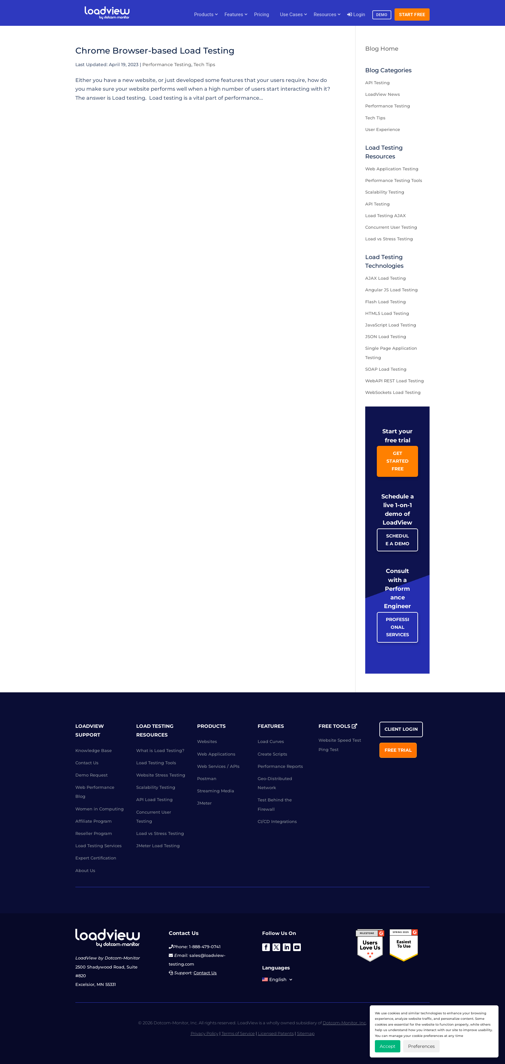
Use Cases (291, 14)
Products (204, 14)
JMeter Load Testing (158, 845)
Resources (325, 14)
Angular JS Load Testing (391, 289)
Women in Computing (99, 808)
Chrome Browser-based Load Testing (154, 50)
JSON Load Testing (385, 336)
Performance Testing (166, 64)
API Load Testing (154, 799)
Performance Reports (280, 766)
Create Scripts (272, 754)
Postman (206, 778)
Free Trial (398, 750)
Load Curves (271, 741)
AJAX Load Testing (385, 278)
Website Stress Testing (160, 775)
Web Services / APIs (218, 766)
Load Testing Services (98, 845)
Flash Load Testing (385, 301)
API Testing (377, 82)
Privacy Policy (204, 1033)
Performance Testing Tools (393, 180)
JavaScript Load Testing (390, 324)
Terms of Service (238, 1033)
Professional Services (397, 627)
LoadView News (382, 94)
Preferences (421, 1046)
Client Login (401, 729)
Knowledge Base (93, 750)
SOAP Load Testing (385, 369)
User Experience (382, 129)
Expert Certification (95, 857)
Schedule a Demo (397, 540)
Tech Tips (204, 64)
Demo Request (91, 775)
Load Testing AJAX (385, 215)
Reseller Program (93, 833)
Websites (207, 741)
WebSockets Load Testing (393, 392)
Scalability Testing (384, 192)
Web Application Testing (391, 168)
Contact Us (87, 762)
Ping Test (328, 749)
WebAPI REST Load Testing (394, 380)
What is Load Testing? (160, 750)
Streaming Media (215, 790)
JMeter (204, 803)
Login (356, 14)
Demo (381, 15)
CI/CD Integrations (277, 821)
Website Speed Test (340, 740)
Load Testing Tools (156, 762)
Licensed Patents (276, 1033)
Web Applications (216, 754)
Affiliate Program (93, 821)
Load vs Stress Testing (389, 238)
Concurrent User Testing (391, 227)
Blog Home (381, 48)
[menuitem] (277, 980)
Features (233, 14)
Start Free (412, 14)
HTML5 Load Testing (387, 313)
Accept (387, 1046)
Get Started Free (397, 461)
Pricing (261, 14)
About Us (85, 870)
